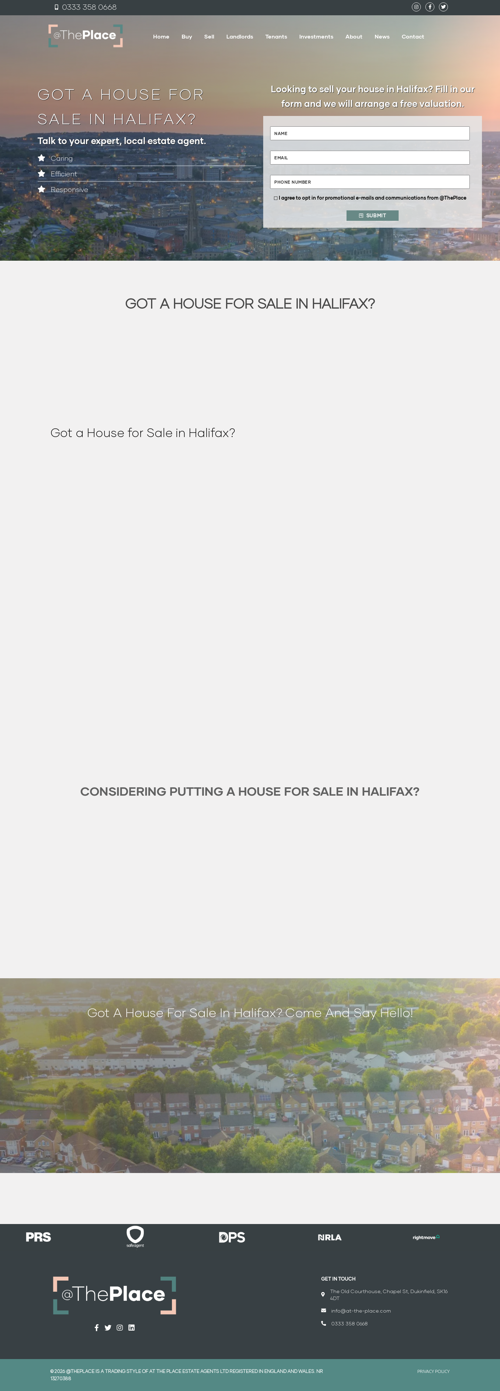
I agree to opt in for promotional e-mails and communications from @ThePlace (372, 198)
